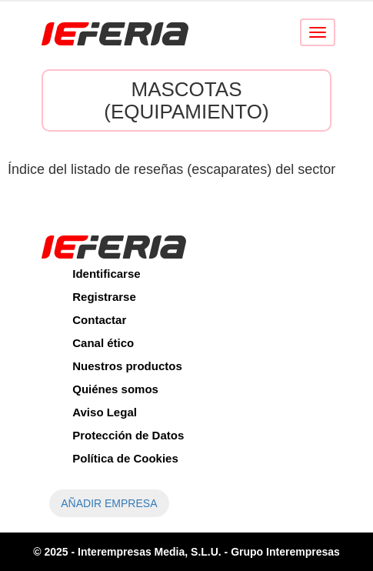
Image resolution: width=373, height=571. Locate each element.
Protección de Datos (128, 435)
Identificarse (106, 273)
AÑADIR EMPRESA (109, 503)
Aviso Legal (104, 412)
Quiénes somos (115, 389)
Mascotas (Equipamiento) (186, 100)
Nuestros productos (127, 365)
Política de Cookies (125, 458)
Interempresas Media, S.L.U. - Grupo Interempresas (209, 552)
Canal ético (103, 342)
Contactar (99, 319)
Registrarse (104, 296)
